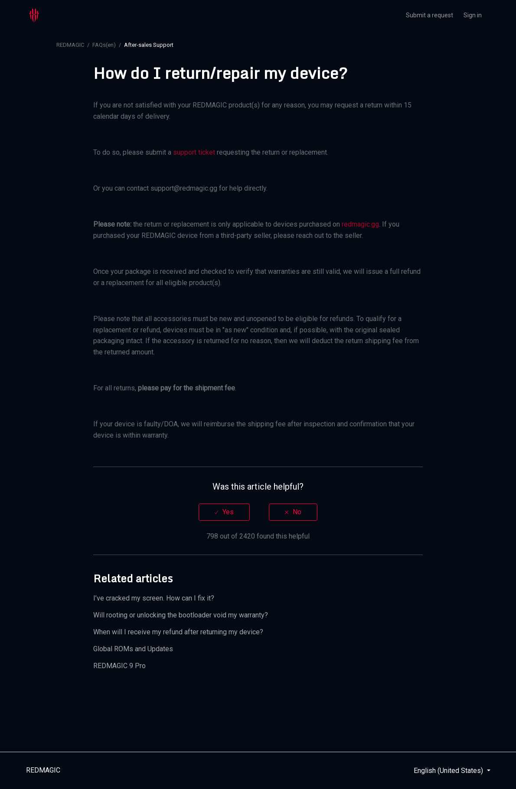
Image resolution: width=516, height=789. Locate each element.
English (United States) (449, 770)
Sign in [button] (473, 15)
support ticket (194, 152)
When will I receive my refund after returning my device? (178, 632)
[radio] (224, 511)
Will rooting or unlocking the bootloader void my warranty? (180, 615)
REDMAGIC (70, 45)
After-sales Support (148, 45)
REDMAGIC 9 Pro (119, 666)
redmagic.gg (360, 224)
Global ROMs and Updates (133, 649)
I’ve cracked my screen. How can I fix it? (153, 598)
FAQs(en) (104, 45)
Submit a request (429, 15)
